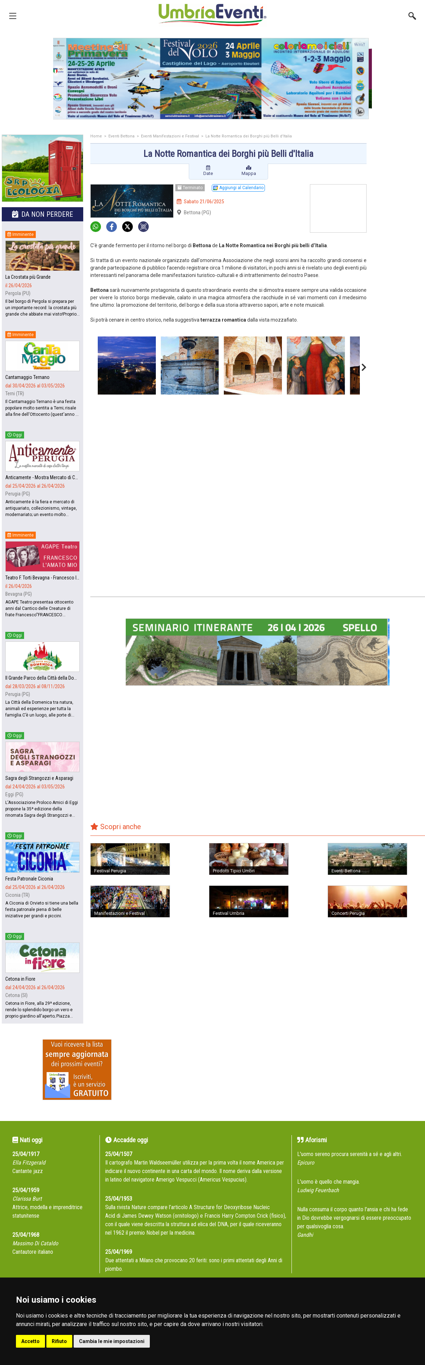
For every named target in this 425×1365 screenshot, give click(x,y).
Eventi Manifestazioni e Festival (170, 136)
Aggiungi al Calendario (238, 187)
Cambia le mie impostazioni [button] (111, 1341)
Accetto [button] (30, 1341)
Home (96, 136)
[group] (212, 78)
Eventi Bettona (121, 136)
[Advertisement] (398, 247)
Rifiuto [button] (59, 1341)
